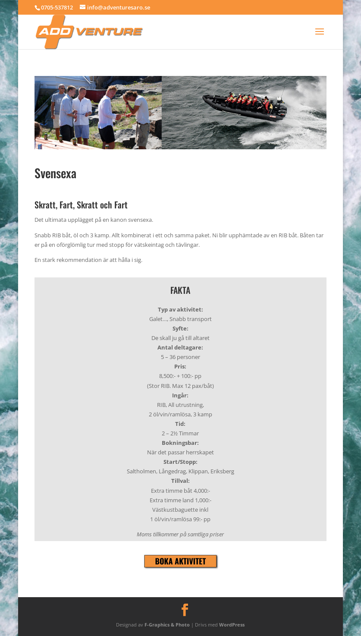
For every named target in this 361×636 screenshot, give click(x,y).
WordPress (232, 624)
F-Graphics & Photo (167, 624)
